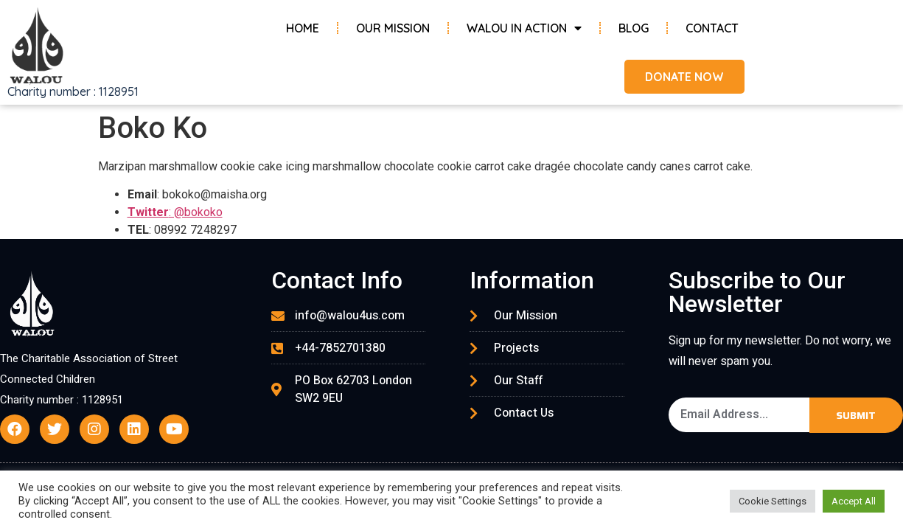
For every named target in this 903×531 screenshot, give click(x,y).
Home (302, 28)
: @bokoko (175, 212)
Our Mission (393, 28)
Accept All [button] (853, 501)
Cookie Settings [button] (772, 501)
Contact (712, 28)
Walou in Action (524, 28)
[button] (682, 77)
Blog (633, 28)
